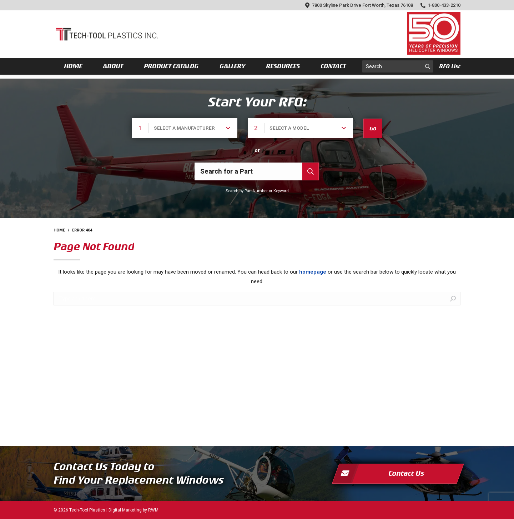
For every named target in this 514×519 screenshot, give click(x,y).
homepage (312, 272)
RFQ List (449, 66)
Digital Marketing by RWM (133, 510)
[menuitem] (73, 66)
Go (372, 128)
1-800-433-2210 (440, 5)
